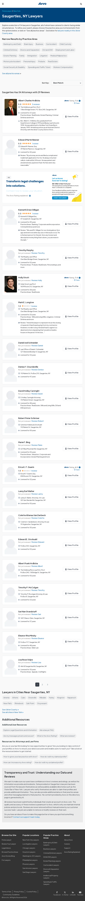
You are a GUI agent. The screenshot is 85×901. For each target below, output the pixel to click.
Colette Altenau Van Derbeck (32, 514)
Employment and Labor (66, 50)
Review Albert (37, 565)
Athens (15, 696)
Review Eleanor (38, 637)
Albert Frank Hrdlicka (28, 562)
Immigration (32, 55)
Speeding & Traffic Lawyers (50, 882)
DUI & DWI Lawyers (50, 856)
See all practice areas (11, 73)
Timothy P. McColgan (28, 586)
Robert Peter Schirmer (28, 417)
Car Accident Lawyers (51, 864)
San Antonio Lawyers (30, 867)
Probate (42, 61)
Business (39, 44)
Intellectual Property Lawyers (50, 875)
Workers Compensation (64, 67)
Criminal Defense (10, 50)
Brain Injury (28, 44)
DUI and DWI (48, 50)
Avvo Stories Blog (8, 855)
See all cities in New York (12, 711)
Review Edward (38, 541)
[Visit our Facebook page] (58, 892)
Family (21, 55)
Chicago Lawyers (29, 847)
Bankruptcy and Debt (12, 44)
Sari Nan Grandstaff (27, 610)
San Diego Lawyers (29, 871)
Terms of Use (6, 890)
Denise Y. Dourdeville (28, 365)
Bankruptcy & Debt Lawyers (50, 842)
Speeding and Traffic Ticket (39, 67)
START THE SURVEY (60, 197)
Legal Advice (6, 847)
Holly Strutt (23, 276)
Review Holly (37, 279)
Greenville (33, 696)
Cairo (23, 696)
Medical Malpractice (59, 55)
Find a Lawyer (7, 839)
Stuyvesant (41, 702)
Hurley (52, 696)
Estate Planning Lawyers (52, 860)
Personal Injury (30, 61)
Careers (67, 843)
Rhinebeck (18, 702)
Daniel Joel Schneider (28, 341)
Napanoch (73, 696)
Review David (37, 393)
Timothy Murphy (26, 249)
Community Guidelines (11, 893)
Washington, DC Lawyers (32, 855)
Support (67, 847)
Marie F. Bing (24, 441)
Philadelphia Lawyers (30, 859)
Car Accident (51, 44)
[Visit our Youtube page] (80, 892)
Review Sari (36, 613)
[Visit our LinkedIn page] (73, 892)
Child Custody (66, 44)
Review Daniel (37, 344)
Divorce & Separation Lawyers (51, 869)
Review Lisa (36, 661)
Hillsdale (43, 696)
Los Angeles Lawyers (30, 843)
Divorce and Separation (30, 50)
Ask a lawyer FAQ (47, 729)
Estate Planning (9, 55)
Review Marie (37, 444)
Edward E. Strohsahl (27, 538)
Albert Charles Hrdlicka (29, 100)
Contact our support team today (26, 816)
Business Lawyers (49, 848)
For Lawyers (6, 859)
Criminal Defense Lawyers (52, 852)
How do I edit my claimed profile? (54, 755)
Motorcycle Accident (12, 61)
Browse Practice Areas (10, 851)
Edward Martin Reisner (28, 139)
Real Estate (53, 61)
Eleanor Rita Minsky (27, 634)
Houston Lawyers (29, 851)
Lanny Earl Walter (26, 490)
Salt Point (30, 702)
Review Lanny (37, 492)
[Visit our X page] (66, 892)
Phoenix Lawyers (29, 863)
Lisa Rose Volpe (25, 658)
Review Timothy (38, 252)
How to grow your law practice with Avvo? (20, 755)
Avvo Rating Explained (72, 851)
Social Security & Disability (14, 67)
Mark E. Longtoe (26, 301)
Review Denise (38, 368)
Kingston (62, 696)
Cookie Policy (31, 890)
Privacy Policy (19, 890)
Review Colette (38, 517)
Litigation (44, 55)
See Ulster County (9, 708)
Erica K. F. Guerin (26, 466)
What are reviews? (68, 734)
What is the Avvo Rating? (48, 734)
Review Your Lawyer (9, 843)
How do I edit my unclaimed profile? (50, 761)
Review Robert (38, 420)
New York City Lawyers (31, 839)
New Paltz (7, 702)
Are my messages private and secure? (19, 734)
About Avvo (68, 839)
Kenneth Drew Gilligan (28, 209)
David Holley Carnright (28, 390)
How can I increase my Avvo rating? (17, 761)
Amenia (6, 696)
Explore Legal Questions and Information (20, 729)
